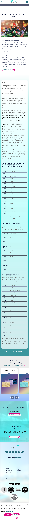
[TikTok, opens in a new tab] (13, 452)
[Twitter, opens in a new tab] (16, 452)
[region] (14, 511)
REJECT (16, 514)
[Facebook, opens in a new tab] (6, 452)
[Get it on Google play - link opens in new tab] (18, 484)
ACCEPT (7, 514)
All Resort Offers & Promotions (14, 365)
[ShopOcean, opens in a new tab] (19, 477)
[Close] (27, 504)
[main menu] (27, 2)
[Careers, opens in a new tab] (19, 472)
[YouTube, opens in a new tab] (19, 452)
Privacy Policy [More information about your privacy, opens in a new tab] (10, 511)
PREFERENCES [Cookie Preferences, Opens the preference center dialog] (11, 518)
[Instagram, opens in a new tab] (9, 452)
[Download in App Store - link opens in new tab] (11, 484)
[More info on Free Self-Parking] (9, 374)
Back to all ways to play (15, 351)
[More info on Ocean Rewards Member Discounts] (27, 374)
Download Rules (8, 69)
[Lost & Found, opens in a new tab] (9, 472)
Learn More (13, 437)
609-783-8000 (18, 457)
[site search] (1, 2)
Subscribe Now (13, 414)
